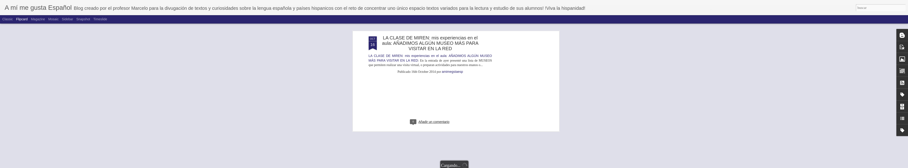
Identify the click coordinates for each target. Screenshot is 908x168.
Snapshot (83, 19)
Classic (7, 19)
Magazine (38, 19)
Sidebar (67, 19)
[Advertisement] (430, 28)
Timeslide (100, 19)
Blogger (477, 165)
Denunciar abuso (493, 165)
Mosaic (53, 19)
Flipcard (22, 19)
